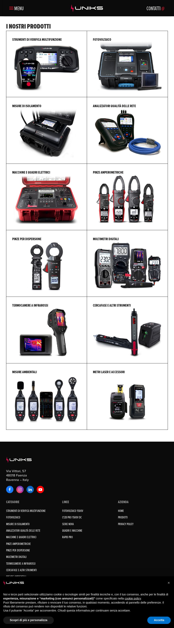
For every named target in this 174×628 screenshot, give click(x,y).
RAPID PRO (67, 537)
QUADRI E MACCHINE (72, 530)
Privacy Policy (125, 524)
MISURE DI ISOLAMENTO (18, 524)
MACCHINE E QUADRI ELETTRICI (21, 537)
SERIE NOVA (68, 524)
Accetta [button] (159, 620)
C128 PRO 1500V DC (72, 517)
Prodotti (123, 517)
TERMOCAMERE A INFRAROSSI (20, 563)
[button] (16, 8)
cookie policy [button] (133, 598)
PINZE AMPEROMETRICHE (18, 543)
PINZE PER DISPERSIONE (18, 550)
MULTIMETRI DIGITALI (16, 556)
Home (121, 510)
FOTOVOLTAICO (13, 517)
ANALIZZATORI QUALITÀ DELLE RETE (23, 530)
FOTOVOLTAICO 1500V (72, 510)
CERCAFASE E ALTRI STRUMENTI (21, 570)
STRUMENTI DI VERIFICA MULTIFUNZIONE (26, 510)
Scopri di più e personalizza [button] (28, 620)
